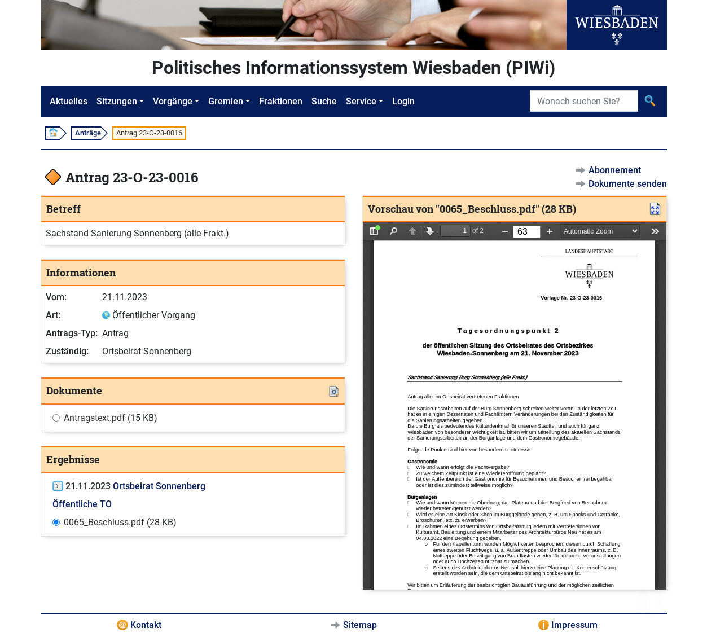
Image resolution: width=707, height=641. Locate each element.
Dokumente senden (628, 183)
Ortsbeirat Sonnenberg (159, 486)
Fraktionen (280, 101)
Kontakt (145, 625)
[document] (514, 406)
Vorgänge (172, 101)
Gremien (225, 101)
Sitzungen (116, 101)
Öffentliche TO (82, 504)
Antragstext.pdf (94, 417)
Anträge (88, 133)
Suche (324, 101)
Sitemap (360, 625)
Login (403, 101)
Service (361, 101)
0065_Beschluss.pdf (104, 522)
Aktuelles (68, 101)
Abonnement (615, 170)
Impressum (574, 625)
